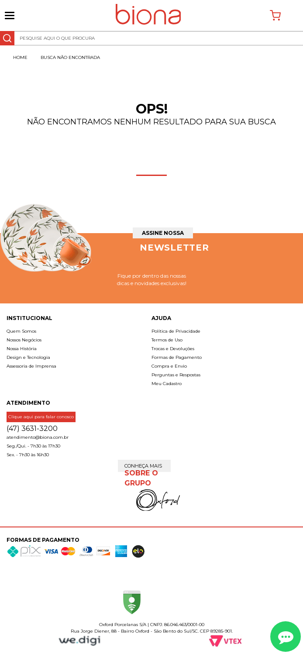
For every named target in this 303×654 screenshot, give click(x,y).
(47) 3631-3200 (32, 428)
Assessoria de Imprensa (31, 366)
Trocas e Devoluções (173, 348)
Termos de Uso (167, 340)
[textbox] (151, 38)
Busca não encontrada (70, 57)
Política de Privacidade (176, 331)
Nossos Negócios (24, 340)
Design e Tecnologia (28, 357)
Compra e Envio (169, 366)
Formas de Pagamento (177, 357)
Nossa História (22, 348)
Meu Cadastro (167, 383)
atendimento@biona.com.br (38, 437)
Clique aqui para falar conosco (41, 417)
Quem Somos (21, 331)
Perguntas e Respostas (176, 375)
